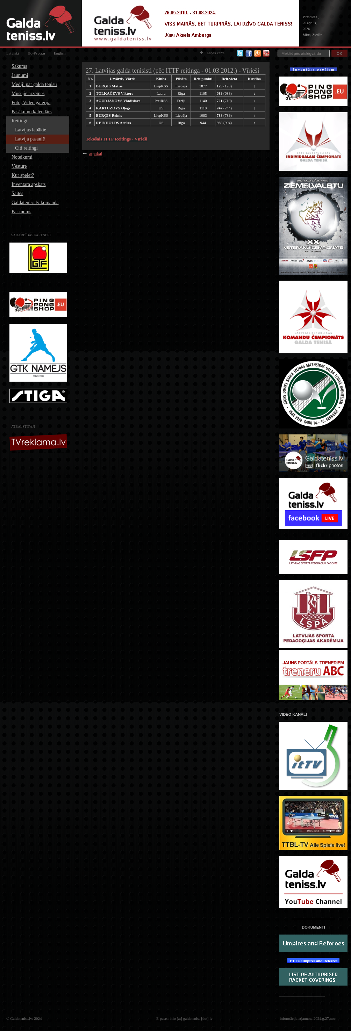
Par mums (21, 211)
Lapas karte (212, 53)
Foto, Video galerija (31, 102)
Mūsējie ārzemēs (28, 93)
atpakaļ (95, 153)
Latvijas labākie (30, 129)
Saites (17, 193)
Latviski (12, 53)
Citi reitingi (26, 148)
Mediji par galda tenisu (34, 84)
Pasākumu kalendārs (32, 111)
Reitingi (19, 120)
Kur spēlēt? (23, 175)
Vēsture (19, 166)
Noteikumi (22, 157)
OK (340, 53)
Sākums (19, 66)
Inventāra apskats (29, 184)
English (60, 53)
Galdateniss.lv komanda (35, 202)
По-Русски (36, 53)
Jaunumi (20, 75)
